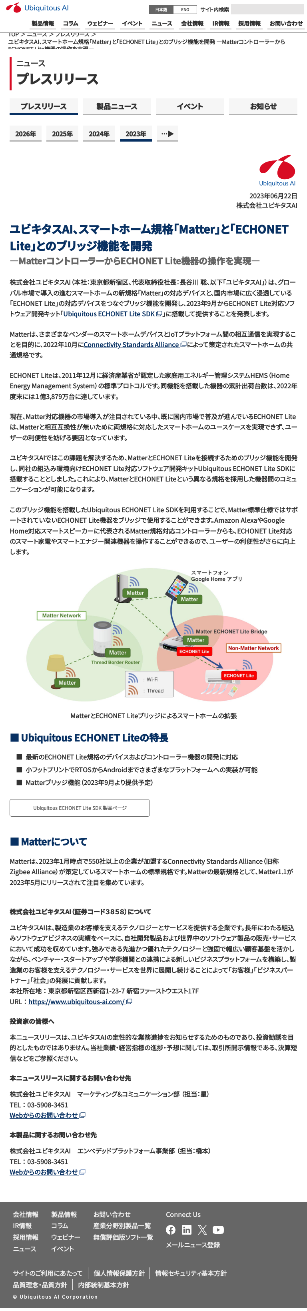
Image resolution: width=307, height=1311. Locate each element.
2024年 (99, 133)
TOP (13, 34)
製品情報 (64, 1216)
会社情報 (25, 1216)
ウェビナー (65, 1240)
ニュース (37, 34)
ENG (185, 9)
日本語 (161, 9)
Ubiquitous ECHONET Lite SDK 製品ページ (95, 809)
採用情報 (25, 1240)
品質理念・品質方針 (40, 1287)
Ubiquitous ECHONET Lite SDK (112, 313)
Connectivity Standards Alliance (135, 344)
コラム (59, 1228)
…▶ (167, 133)
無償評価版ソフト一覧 (123, 1240)
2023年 (136, 133)
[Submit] (295, 9)
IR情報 (22, 1228)
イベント (190, 106)
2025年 (62, 133)
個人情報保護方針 (119, 1275)
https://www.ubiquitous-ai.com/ (80, 1004)
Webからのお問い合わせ (48, 1118)
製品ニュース (117, 106)
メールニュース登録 (193, 1247)
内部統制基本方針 (103, 1287)
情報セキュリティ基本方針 (191, 1275)
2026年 (25, 133)
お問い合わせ (111, 1216)
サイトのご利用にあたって (48, 1275)
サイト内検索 (214, 9)
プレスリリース (72, 34)
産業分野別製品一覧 (122, 1228)
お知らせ (263, 106)
